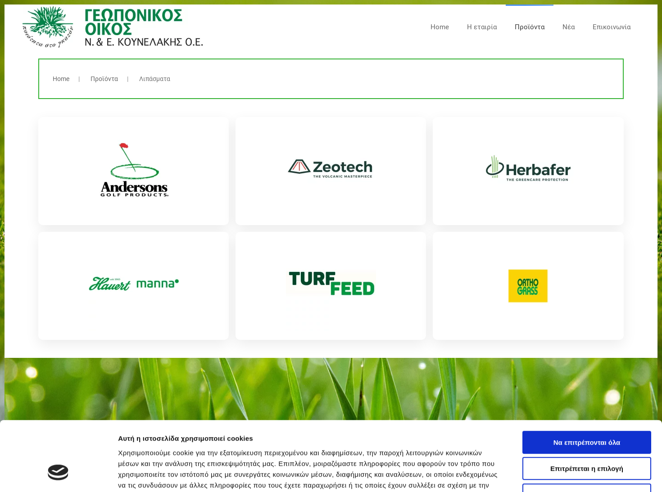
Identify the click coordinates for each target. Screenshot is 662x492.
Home (440, 27)
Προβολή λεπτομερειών (535, 474)
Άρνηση (586, 434)
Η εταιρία (482, 27)
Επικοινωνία (611, 27)
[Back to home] (113, 27)
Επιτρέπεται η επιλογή (586, 408)
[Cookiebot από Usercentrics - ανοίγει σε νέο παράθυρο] (58, 474)
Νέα (568, 27)
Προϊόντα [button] (529, 27)
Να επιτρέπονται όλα (587, 382)
